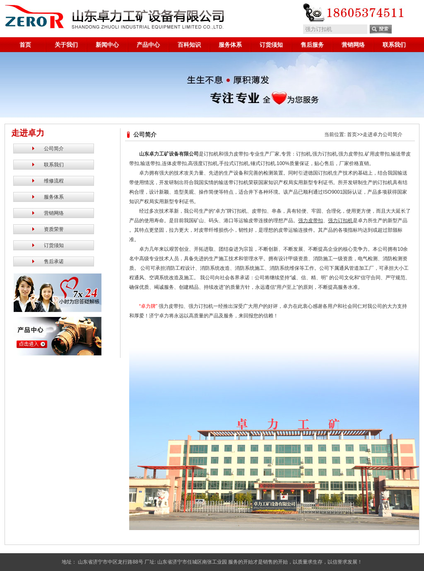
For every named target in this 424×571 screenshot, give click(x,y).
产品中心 (148, 44)
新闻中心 (107, 44)
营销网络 (353, 44)
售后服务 (312, 44)
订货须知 (271, 44)
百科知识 (189, 44)
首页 (25, 44)
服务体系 (230, 44)
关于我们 (66, 44)
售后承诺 (54, 261)
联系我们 (394, 44)
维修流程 (54, 181)
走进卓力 (373, 134)
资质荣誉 (54, 229)
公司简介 (54, 148)
